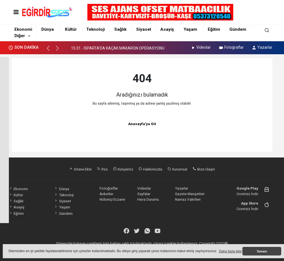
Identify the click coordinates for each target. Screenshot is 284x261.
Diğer (19, 35)
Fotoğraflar (231, 47)
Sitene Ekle (80, 169)
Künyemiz (123, 169)
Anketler (106, 194)
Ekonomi (23, 29)
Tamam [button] (262, 251)
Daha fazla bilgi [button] (230, 251)
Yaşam (190, 29)
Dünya (47, 29)
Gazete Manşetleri (189, 194)
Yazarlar (262, 47)
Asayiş (167, 29)
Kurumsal (177, 169)
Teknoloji (95, 29)
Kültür (71, 29)
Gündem (237, 29)
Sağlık (120, 29)
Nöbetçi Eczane (112, 199)
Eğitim (214, 29)
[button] (50, 51)
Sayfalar (143, 194)
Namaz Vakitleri (188, 199)
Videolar (201, 47)
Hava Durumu (148, 199)
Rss (102, 169)
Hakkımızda (150, 169)
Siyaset (143, 29)
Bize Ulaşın (203, 169)
